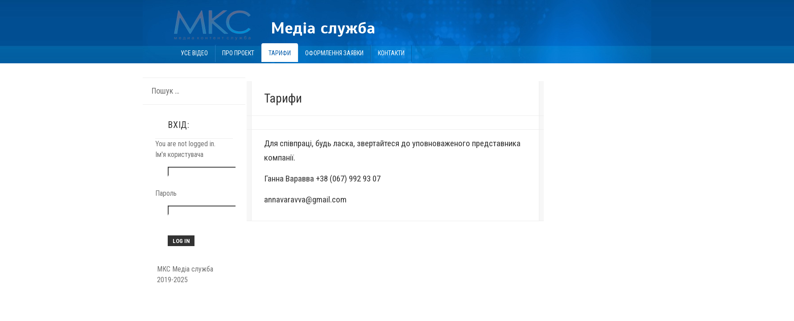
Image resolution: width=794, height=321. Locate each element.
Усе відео (194, 53)
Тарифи (280, 53)
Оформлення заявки (334, 53)
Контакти (391, 53)
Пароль (166, 193)
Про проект (238, 53)
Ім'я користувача (179, 154)
